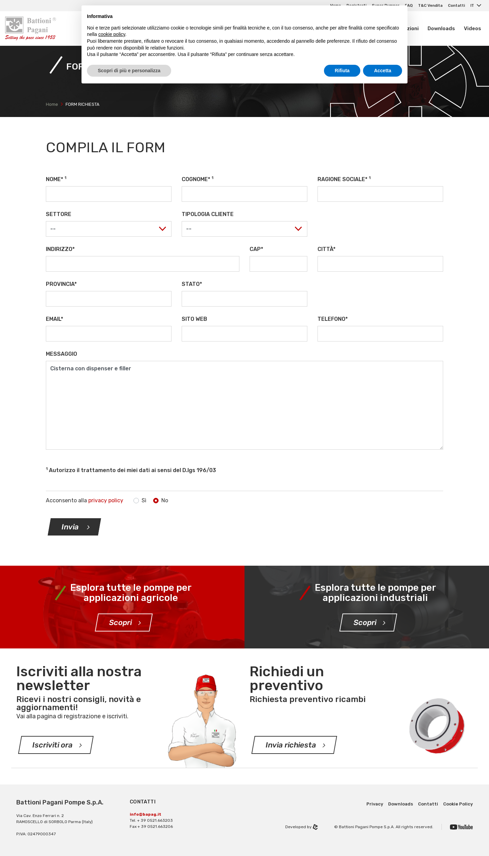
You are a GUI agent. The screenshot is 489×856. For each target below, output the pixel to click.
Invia (71, 526)
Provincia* (61, 284)
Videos (472, 28)
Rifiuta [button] (342, 70)
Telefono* (333, 319)
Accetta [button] (382, 70)
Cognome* (197, 178)
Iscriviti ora (53, 745)
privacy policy (105, 500)
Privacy (374, 803)
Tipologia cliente (208, 214)
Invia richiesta (291, 745)
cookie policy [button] (111, 34)
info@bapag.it (145, 814)
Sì (144, 500)
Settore (58, 214)
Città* (327, 249)
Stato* (192, 284)
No (164, 500)
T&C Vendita (430, 5)
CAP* (256, 249)
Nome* (56, 178)
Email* (54, 319)
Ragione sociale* (344, 178)
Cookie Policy (458, 803)
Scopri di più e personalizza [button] (129, 70)
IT (472, 5)
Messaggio (61, 354)
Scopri (120, 622)
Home (52, 104)
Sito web (194, 319)
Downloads (441, 28)
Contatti (456, 5)
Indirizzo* (60, 249)
